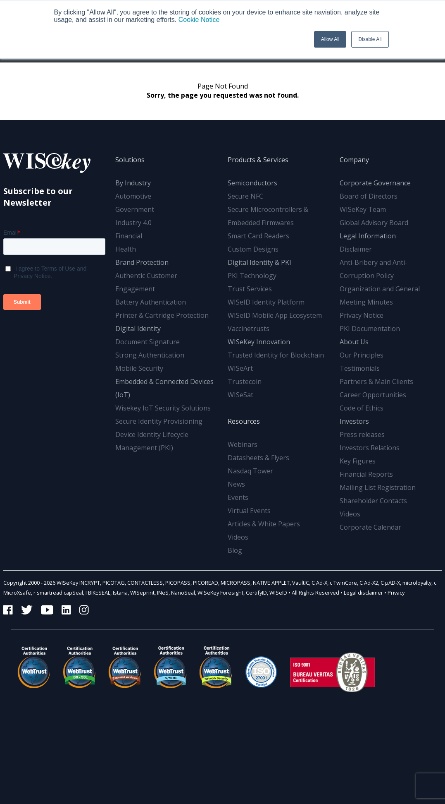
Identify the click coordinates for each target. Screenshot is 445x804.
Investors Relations (370, 447)
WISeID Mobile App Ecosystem (275, 315)
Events (238, 497)
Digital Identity (138, 328)
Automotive (133, 196)
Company (354, 159)
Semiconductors (252, 182)
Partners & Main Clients (376, 381)
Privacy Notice (361, 315)
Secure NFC (245, 196)
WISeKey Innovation (259, 341)
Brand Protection (142, 262)
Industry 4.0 (133, 222)
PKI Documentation (370, 328)
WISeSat (240, 394)
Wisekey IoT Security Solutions (163, 408)
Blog (235, 550)
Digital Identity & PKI (259, 262)
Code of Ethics (361, 408)
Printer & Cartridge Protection (162, 315)
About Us (354, 341)
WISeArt (240, 368)
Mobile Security (139, 368)
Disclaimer (356, 249)
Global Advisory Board (374, 222)
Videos (238, 537)
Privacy (396, 592)
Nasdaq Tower (250, 470)
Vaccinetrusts (248, 328)
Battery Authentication (150, 302)
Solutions (130, 159)
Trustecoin (245, 381)
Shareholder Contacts (373, 500)
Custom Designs (253, 249)
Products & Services (258, 159)
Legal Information (368, 235)
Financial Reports (366, 474)
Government (134, 209)
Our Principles (361, 355)
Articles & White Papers (264, 523)
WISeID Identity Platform (266, 302)
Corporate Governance (375, 182)
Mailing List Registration (378, 487)
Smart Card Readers (258, 235)
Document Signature (147, 341)
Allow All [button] (330, 39)
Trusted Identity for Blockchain (276, 355)
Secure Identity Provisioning (158, 421)
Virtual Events (249, 510)
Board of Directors (368, 196)
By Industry (133, 182)
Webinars (242, 444)
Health (125, 249)
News (236, 484)
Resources (244, 421)
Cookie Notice (199, 19)
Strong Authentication (149, 355)
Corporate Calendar (370, 527)
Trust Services (250, 288)
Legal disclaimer (363, 592)
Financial (128, 235)
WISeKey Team (363, 209)
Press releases (362, 434)
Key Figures (358, 461)
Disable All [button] (369, 39)
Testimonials (360, 368)
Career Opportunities (373, 394)
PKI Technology (252, 275)
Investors (354, 421)
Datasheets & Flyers (258, 457)
